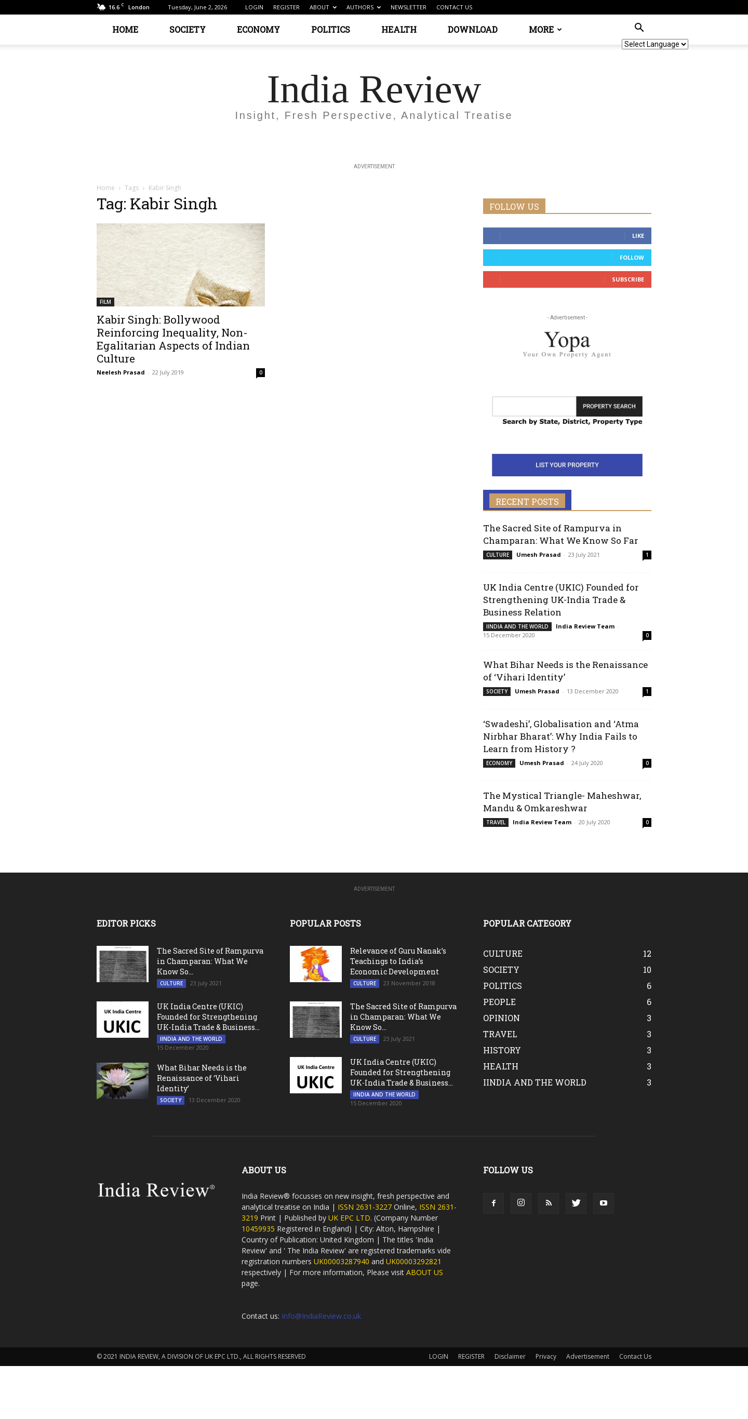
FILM (105, 301)
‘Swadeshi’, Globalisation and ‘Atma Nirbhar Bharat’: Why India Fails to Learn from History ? (561, 736)
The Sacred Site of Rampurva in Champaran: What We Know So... (210, 961)
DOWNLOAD (473, 29)
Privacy (546, 1356)
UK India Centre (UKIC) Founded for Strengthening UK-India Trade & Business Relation (561, 599)
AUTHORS (363, 7)
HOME (125, 29)
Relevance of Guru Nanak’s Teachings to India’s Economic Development (398, 961)
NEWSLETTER (408, 7)
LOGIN (254, 7)
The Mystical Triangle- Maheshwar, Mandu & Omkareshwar (562, 801)
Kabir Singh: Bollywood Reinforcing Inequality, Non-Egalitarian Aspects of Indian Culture (173, 339)
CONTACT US (454, 7)
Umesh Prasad (538, 554)
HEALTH (399, 29)
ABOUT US (424, 1272)
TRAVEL (495, 822)
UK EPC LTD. (350, 1218)
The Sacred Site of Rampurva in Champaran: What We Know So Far (560, 534)
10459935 (258, 1229)
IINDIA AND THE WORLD (517, 626)
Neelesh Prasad (121, 372)
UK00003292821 (414, 1261)
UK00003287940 (341, 1261)
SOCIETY (187, 29)
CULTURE (497, 554)
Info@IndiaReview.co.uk (321, 1316)
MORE (545, 29)
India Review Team (585, 626)
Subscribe (628, 279)
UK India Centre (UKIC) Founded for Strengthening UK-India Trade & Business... (208, 1016)
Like (638, 235)
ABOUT (323, 7)
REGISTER (286, 7)
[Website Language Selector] (655, 44)
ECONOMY (258, 29)
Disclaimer (510, 1356)
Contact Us (635, 1356)
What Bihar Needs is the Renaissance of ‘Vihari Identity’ (202, 1078)
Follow (632, 257)
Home (106, 187)
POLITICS (330, 29)
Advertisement (587, 1356)
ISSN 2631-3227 (366, 1207)
